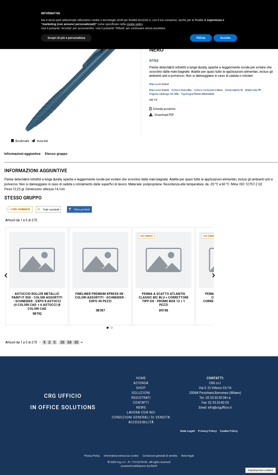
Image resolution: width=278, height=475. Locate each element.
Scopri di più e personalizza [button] (66, 37)
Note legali (187, 455)
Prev (9, 276)
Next (210, 276)
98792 (37, 314)
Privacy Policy (207, 431)
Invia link (42, 141)
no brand (163, 84)
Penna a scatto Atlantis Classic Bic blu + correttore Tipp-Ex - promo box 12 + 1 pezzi (164, 299)
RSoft (154, 465)
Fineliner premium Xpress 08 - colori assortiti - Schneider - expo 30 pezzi (100, 297)
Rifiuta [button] (201, 37)
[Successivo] (81, 342)
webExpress (139, 465)
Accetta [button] (225, 37)
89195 (163, 310)
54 (69, 342)
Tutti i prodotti (51, 209)
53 (62, 342)
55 (76, 342)
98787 (100, 310)
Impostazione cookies (260, 470)
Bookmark (22, 141)
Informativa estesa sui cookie (121, 455)
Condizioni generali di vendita (159, 455)
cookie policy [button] (135, 24)
